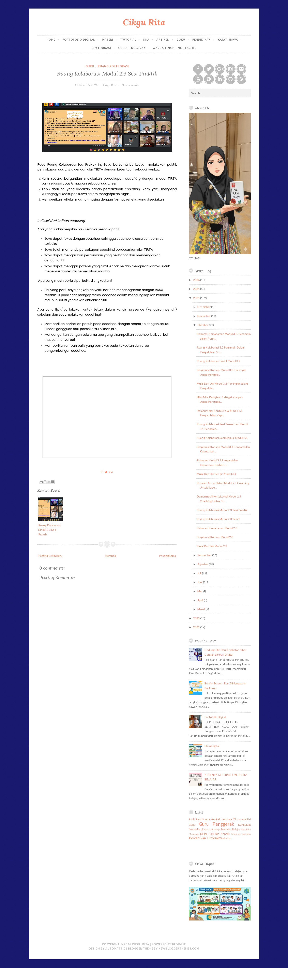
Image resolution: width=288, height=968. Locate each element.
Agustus (203, 564)
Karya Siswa (228, 39)
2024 (196, 298)
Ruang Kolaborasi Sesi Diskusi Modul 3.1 (222, 437)
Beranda (110, 555)
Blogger (179, 944)
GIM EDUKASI (101, 48)
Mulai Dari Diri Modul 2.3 (212, 546)
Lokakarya (215, 829)
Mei (200, 591)
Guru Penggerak (132, 48)
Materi (108, 39)
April (200, 600)
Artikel (163, 39)
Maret (201, 609)
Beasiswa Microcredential (236, 819)
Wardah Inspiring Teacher (175, 48)
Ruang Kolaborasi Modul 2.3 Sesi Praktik (107, 73)
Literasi (205, 829)
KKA (146, 39)
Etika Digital (211, 746)
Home (50, 39)
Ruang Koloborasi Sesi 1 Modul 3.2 (218, 361)
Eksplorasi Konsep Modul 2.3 (215, 537)
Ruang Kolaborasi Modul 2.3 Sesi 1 (218, 519)
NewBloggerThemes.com (178, 948)
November (204, 316)
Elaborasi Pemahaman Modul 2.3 (217, 528)
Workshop (225, 838)
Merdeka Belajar (230, 829)
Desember (204, 307)
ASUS (192, 819)
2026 (196, 280)
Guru (90, 66)
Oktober (203, 325)
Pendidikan (201, 39)
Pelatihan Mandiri (241, 834)
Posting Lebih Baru (50, 555)
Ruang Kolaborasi (113, 66)
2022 (196, 627)
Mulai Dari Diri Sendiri (215, 833)
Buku (181, 39)
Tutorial (128, 39)
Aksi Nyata (203, 819)
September (204, 555)
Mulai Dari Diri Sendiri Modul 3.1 (216, 474)
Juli (199, 573)
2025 (196, 288)
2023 (196, 618)
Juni (200, 582)
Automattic (115, 948)
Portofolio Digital (78, 39)
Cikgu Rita (144, 22)
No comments (130, 85)
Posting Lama (167, 555)
